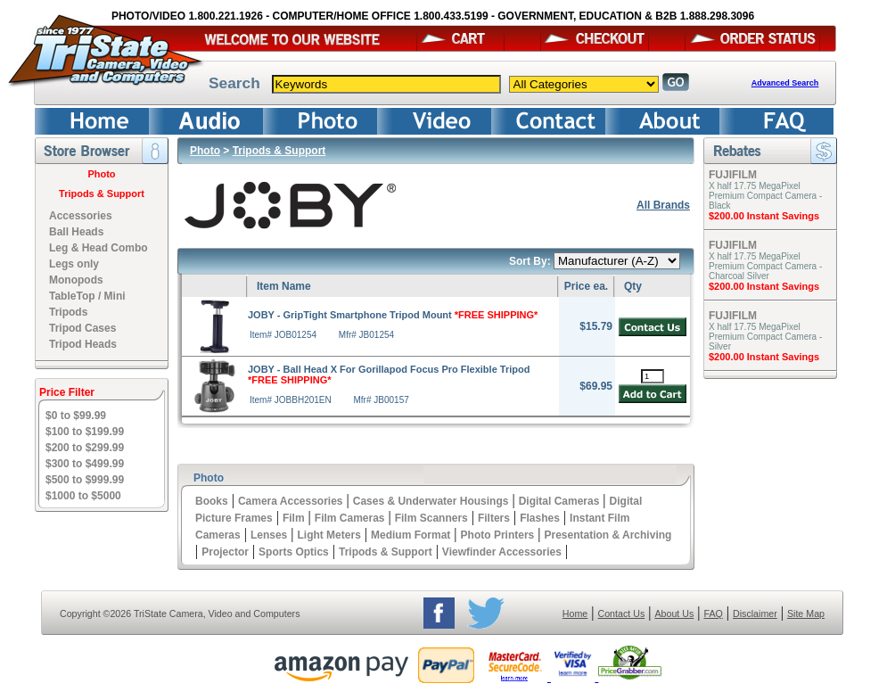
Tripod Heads (83, 344)
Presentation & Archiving (607, 535)
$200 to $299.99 (84, 447)
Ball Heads (76, 232)
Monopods (76, 280)
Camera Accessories (290, 501)
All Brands (663, 205)
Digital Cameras (559, 501)
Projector (225, 552)
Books (211, 501)
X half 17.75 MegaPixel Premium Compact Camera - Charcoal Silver (765, 266)
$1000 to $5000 (83, 496)
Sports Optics (294, 552)
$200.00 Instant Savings (764, 215)
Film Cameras (350, 518)
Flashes (540, 518)
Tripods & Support (101, 193)
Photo (101, 174)
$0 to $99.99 (75, 415)
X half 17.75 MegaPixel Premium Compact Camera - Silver (765, 336)
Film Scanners (431, 518)
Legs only (74, 264)
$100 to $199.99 (84, 431)
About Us (674, 613)
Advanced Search (785, 82)
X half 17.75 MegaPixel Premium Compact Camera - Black (765, 195)
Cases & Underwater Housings (431, 501)
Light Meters (328, 535)
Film (294, 518)
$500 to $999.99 (84, 480)
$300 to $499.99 (84, 463)
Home (574, 613)
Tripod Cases (82, 328)
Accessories (80, 216)
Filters (494, 518)
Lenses (268, 535)
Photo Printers (498, 535)
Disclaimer (755, 613)
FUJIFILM (733, 175)
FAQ (712, 613)
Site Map (806, 613)
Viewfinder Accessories (502, 552)
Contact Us (621, 613)
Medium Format (410, 535)
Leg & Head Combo (98, 248)
